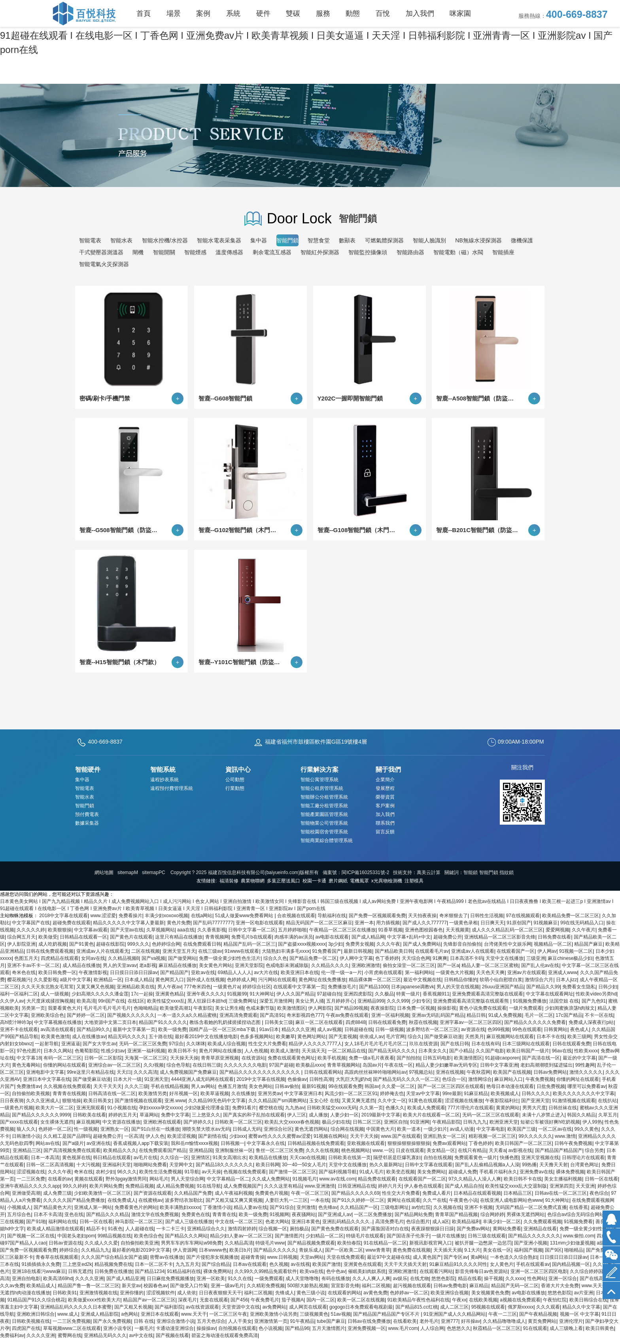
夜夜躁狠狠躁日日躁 (432, 1228)
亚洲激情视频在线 (98, 1293)
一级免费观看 (269, 1278)
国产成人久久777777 (425, 922)
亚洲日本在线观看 (160, 1314)
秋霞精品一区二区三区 (496, 1328)
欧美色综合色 (148, 1236)
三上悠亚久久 (206, 1115)
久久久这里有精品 (283, 1186)
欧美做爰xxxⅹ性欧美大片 (94, 1300)
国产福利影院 (169, 1307)
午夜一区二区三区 (310, 1193)
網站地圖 (104, 872)
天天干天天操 (364, 1136)
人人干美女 (240, 1321)
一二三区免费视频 (72, 1321)
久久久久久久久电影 (245, 1065)
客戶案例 (385, 805)
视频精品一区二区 (553, 944)
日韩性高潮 (321, 1079)
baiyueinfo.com (283, 872)
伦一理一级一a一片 (341, 972)
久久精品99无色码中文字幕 (217, 1100)
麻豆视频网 (88, 1122)
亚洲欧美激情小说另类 (273, 1314)
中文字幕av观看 (91, 930)
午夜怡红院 (555, 1300)
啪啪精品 (573, 1250)
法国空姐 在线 (564, 1001)
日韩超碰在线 (358, 1029)
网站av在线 (48, 1143)
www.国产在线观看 (401, 1136)
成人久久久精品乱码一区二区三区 (507, 930)
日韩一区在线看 (601, 1179)
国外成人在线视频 (206, 979)
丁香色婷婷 (480, 1143)
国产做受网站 (182, 958)
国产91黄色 (81, 944)
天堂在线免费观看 (346, 1257)
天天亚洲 (585, 1186)
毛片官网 (395, 1036)
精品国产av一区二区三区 (149, 1300)
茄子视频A (293, 1300)
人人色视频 (256, 1051)
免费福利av (12, 1335)
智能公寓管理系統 (319, 779)
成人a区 (440, 1221)
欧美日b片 (240, 1250)
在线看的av (60, 1179)
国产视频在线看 (172, 1335)
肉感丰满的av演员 (293, 937)
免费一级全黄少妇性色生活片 (230, 958)
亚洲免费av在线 (536, 1172)
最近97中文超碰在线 (388, 1257)
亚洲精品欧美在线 (136, 987)
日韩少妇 (607, 987)
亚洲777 (449, 1321)
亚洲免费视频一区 (367, 1328)
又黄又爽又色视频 (95, 987)
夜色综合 (599, 1193)
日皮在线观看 (410, 1150)
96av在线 (562, 1051)
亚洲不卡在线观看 (19, 1029)
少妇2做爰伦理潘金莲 (207, 1107)
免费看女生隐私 (578, 987)
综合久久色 (275, 958)
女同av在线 (93, 958)
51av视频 (341, 1314)
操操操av (206, 1328)
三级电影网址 (394, 1207)
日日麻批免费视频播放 (170, 1278)
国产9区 (553, 1250)
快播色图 (509, 1157)
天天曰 (124, 1072)
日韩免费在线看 (554, 937)
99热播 (529, 1164)
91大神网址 (262, 994)
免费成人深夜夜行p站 (591, 1022)
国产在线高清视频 (599, 1278)
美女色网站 (260, 1086)
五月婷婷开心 (340, 1001)
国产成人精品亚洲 (125, 1278)
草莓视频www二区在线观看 (72, 1328)
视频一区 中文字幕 (579, 1314)
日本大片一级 (127, 1079)
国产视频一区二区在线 (31, 1236)
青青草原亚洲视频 (220, 1058)
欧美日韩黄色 (600, 1328)
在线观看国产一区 (516, 951)
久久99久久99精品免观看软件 (265, 1271)
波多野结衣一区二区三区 (432, 1029)
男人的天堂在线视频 (458, 987)
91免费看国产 (326, 951)
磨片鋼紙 (338, 881)
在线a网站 (202, 915)
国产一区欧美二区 (344, 1250)
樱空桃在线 (271, 1107)
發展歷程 (385, 788)
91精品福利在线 (183, 1271)
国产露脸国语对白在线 (385, 1228)
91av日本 (269, 1029)
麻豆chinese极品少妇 (570, 958)
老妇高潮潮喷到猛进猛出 (546, 1065)
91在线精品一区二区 (384, 1243)
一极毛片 (143, 1328)
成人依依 (186, 1293)
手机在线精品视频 (170, 1086)
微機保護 (522, 240)
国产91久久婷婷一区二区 (358, 1200)
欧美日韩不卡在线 (523, 1179)
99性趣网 (585, 1065)
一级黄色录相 (463, 922)
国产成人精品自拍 (464, 1186)
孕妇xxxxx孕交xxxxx (160, 1107)
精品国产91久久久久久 (163, 1022)
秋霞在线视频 (423, 1022)
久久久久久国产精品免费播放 (74, 1200)
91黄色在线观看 (425, 1100)
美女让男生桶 (229, 1008)
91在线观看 (535, 1328)
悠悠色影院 (443, 1278)
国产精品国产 (174, 972)
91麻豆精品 (476, 1093)
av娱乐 (400, 1278)
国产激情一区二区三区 (292, 1172)
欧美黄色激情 (55, 1036)
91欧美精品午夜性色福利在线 (418, 1300)
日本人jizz (566, 979)
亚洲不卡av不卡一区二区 (33, 965)
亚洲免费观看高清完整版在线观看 (487, 994)
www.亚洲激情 (319, 1186)
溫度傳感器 (229, 252)
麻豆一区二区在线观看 (319, 1022)
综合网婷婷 (492, 1214)
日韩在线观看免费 (387, 1022)
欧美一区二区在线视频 (361, 1300)
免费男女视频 (360, 944)
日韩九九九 (475, 1122)
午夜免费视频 (539, 1079)
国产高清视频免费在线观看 (71, 1150)
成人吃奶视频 (52, 944)
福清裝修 (228, 881)
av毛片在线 (146, 1157)
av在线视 (300, 1264)
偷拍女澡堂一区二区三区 (409, 965)
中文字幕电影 (490, 1129)
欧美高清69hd (58, 1278)
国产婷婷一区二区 (86, 1015)
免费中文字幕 (175, 1115)
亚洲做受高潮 (26, 1193)
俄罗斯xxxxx (521, 1307)
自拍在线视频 (437, 1157)
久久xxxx (514, 1278)
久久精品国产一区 (359, 1207)
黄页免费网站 (542, 1321)
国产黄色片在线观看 (131, 937)
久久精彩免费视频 (266, 1285)
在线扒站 (607, 1100)
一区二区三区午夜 (228, 1314)
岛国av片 (372, 1065)
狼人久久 (26, 1129)
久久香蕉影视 (211, 930)
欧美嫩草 (285, 1036)
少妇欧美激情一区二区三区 (102, 1193)
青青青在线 (224, 1214)
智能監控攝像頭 (367, 252)
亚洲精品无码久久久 (105, 1335)
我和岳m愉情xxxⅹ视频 (194, 1143)
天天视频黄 (457, 930)
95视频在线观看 (488, 1307)
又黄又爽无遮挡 (358, 1100)
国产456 (239, 1300)
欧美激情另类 (152, 1093)
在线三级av (210, 951)
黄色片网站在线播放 (220, 1051)
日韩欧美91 (65, 1293)
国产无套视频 (343, 1036)
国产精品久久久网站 (186, 1236)
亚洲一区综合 (562, 1278)
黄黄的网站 (508, 1107)
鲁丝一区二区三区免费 (279, 1150)
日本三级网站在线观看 (526, 1043)
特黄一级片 (408, 994)
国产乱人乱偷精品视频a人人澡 (487, 1164)
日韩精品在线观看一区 (83, 937)
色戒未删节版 (260, 1008)
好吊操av (470, 1321)
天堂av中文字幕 (423, 1093)
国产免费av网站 (473, 1228)
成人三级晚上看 (566, 1328)
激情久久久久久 (586, 1072)
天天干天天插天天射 (405, 1264)
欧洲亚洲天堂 (504, 1122)
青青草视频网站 (343, 1065)
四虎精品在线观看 (60, 958)
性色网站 (536, 1278)
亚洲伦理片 (571, 1321)
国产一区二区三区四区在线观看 (451, 1086)
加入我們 (385, 814)
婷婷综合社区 (256, 987)
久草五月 (607, 1115)
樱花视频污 (19, 979)
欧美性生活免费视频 (160, 1172)
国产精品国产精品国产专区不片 (387, 1314)
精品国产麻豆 (588, 944)
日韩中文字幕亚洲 (499, 1065)
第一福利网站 (419, 972)
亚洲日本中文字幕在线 (46, 1079)
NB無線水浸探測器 (478, 240)
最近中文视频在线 (422, 979)
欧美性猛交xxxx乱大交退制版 (516, 1186)
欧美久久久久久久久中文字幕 (583, 1093)
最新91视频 (314, 1086)
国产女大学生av (99, 1043)
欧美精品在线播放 (268, 1157)
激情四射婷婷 (242, 1228)
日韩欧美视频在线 (31, 1321)
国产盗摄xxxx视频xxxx (301, 944)
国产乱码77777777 (213, 922)
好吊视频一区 (183, 1093)
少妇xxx (237, 1136)
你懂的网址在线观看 (577, 1079)
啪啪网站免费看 (150, 1164)
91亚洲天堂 (156, 1079)
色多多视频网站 (256, 1036)
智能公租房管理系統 (322, 788)
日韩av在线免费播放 (369, 1321)
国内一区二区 (320, 1300)
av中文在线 (141, 1335)
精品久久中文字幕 (581, 1307)
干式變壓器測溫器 (101, 252)
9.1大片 (472, 1250)
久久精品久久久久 (330, 965)
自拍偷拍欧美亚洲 (140, 1243)
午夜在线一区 (398, 1065)
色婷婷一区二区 (55, 1129)
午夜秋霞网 (478, 1072)
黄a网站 (479, 1257)
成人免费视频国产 (242, 1186)
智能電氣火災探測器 (104, 264)
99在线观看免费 (345, 1086)
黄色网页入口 (169, 979)
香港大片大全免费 (560, 1285)
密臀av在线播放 (166, 1257)
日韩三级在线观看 (487, 1236)
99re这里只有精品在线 (90, 1072)
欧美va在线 (312, 1271)
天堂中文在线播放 (505, 958)
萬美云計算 (428, 872)
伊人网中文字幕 (356, 958)
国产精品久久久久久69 (355, 1193)
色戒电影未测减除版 (287, 965)
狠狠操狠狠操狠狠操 (409, 1143)
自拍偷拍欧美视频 (31, 1093)
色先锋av (328, 1207)
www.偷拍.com (578, 1236)
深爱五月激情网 (276, 1001)
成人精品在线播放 (81, 965)
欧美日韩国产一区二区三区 (523, 1143)
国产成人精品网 (368, 937)
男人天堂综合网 (187, 1179)
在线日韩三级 (207, 1065)
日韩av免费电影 (450, 1285)
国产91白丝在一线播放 (155, 1129)
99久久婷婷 (74, 1186)
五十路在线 (160, 1036)
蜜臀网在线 (69, 1335)
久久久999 (398, 1001)
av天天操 (211, 1172)
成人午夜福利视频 (234, 1193)
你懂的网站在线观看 (64, 1065)
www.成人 (67, 1314)
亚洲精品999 (370, 1001)
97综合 (176, 1043)
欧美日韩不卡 (182, 1051)
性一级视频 (86, 1129)
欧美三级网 (579, 1036)
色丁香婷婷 (387, 958)
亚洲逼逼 (70, 1043)
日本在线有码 (485, 1043)
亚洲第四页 (561, 1186)
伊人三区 (296, 1115)
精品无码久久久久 (127, 1036)
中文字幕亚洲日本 (303, 1093)
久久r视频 (154, 1065)
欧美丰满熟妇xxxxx (180, 1207)
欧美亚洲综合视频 (450, 1293)
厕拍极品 (299, 1228)
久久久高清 (145, 1072)
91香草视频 (390, 930)
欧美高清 (86, 1001)
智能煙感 (195, 252)
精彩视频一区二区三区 (492, 1136)
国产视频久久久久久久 (131, 1015)
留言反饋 (385, 832)
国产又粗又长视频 (133, 1307)
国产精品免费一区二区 (313, 958)
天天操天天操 (184, 1058)
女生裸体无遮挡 (57, 1122)
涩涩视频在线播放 (464, 1100)
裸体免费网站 (217, 1271)
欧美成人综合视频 (227, 1043)
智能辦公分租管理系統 (324, 797)
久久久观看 (548, 1307)
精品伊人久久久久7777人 (315, 1043)
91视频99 (237, 994)
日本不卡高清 (48, 1214)
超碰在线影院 (110, 944)
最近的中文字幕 (579, 1058)
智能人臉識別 (429, 240)
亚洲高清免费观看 (238, 1015)
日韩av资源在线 (65, 1243)
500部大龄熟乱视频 (307, 1285)
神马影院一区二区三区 (139, 1221)
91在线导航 (209, 1186)
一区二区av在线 (555, 1129)
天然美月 (474, 1036)
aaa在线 (186, 930)
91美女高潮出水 (229, 1157)
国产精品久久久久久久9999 (41, 1115)
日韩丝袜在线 (562, 1107)
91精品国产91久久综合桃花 (36, 1300)
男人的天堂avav (119, 965)
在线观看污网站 (436, 1271)
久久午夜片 (583, 930)
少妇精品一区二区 (325, 1236)
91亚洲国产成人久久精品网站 (454, 1314)
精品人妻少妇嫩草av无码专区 (447, 1065)
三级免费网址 (243, 1001)
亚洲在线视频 (450, 1072)
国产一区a (448, 965)
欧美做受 (47, 937)
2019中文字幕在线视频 (260, 1079)
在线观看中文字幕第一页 (299, 987)
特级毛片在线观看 (365, 1236)
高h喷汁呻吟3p (16, 1022)
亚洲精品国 (201, 1150)
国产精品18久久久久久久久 (224, 1164)
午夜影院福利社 (501, 1100)
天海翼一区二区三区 (146, 1058)
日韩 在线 (144, 1321)
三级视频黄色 (314, 1314)
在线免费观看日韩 (202, 944)
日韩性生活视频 (486, 915)
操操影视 (446, 1008)
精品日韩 (476, 1015)
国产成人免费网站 (422, 944)
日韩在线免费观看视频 (50, 951)
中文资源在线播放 (121, 1122)
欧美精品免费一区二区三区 (570, 915)
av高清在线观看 (57, 1029)
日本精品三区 (517, 1193)
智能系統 (163, 769)
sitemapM (127, 872)
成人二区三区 (454, 1307)
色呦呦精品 (145, 1008)
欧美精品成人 (40, 1285)
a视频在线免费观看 (520, 1300)
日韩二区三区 (367, 1122)
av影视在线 (520, 1150)
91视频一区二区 (576, 951)
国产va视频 (154, 958)
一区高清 (133, 1136)
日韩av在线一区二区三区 (561, 1193)
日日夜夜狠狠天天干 (220, 1293)
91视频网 (279, 1214)
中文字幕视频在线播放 (57, 1022)
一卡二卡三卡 (170, 1228)
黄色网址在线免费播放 (322, 979)
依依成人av (371, 1036)
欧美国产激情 (326, 1264)
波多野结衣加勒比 (184, 1200)
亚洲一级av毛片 (227, 1285)
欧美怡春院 (349, 1243)
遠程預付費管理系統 (171, 788)
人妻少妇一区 (344, 1115)
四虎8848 (356, 1022)
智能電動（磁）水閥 (458, 252)
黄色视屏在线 (76, 1157)
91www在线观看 (242, 951)
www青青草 (378, 1250)
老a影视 (147, 965)
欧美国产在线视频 (512, 1072)
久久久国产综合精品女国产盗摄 (114, 1257)
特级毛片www (270, 1243)
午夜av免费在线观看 (347, 1015)
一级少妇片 (435, 1129)
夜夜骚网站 (304, 1214)
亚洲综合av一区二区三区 (114, 1065)
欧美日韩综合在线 (588, 1300)
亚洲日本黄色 (305, 1221)
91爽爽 (440, 958)
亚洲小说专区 (117, 1328)
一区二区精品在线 (347, 1051)
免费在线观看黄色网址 (291, 1058)
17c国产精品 (569, 1015)
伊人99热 (592, 1122)
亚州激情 (306, 1207)
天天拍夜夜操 (422, 915)
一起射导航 (47, 1043)
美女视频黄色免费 (490, 1293)
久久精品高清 (239, 1243)
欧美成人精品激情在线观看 (55, 1228)
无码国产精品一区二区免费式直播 (531, 1207)
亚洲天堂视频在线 (540, 1157)
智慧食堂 (319, 240)
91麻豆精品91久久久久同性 (458, 1264)
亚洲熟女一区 (114, 1129)
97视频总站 (421, 1072)
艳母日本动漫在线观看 (510, 1086)
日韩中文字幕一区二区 (252, 930)
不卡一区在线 (599, 1015)
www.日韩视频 (282, 1257)
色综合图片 (418, 1221)
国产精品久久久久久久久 (534, 1236)
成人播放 (318, 1115)
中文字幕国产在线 (31, 922)
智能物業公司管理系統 (324, 823)
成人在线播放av (89, 1036)
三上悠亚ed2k (77, 1264)
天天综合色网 (416, 958)
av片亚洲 (584, 1293)
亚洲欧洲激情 (366, 965)
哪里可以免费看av (586, 1086)
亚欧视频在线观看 (366, 1143)
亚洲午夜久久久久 (206, 994)
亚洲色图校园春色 (424, 930)
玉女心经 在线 (324, 1100)
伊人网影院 (320, 1008)
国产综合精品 (216, 1264)
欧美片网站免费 (106, 1186)
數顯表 (347, 240)
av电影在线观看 (332, 937)
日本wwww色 (213, 1250)
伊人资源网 (185, 1250)
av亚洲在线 (99, 1143)
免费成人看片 (436, 1193)
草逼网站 (149, 1115)
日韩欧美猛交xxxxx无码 (332, 1107)
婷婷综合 (68, 1250)
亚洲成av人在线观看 (472, 951)
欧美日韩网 (268, 1164)
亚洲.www (174, 1100)
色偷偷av (297, 1079)
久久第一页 (371, 1107)
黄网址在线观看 (403, 1200)
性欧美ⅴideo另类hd (596, 994)
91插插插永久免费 (40, 1264)
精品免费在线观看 (377, 1179)
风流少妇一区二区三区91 (351, 1093)
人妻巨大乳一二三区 (286, 1200)
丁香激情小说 (217, 1207)
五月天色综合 (211, 1321)
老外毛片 (429, 1321)
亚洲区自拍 (396, 1122)
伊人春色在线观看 (423, 1186)
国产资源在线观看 (153, 1193)
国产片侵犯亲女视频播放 (212, 1257)
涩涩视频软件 (160, 1293)
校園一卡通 (314, 881)
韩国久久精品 (581, 1115)
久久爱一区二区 (398, 1086)
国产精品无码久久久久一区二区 (406, 1079)
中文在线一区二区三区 (239, 1221)
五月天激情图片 (328, 1328)
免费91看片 (244, 1107)
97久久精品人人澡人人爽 (474, 1179)
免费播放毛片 (342, 987)
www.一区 (382, 1150)
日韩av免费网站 (550, 1072)
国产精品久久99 (543, 987)
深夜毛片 (187, 1300)
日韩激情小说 (26, 1136)
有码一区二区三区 (62, 1058)
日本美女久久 (432, 1051)
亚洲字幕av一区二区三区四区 (471, 1022)
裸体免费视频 (570, 1172)
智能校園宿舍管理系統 (324, 832)
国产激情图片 (289, 1236)
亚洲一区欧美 (211, 1278)
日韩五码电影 (437, 1058)
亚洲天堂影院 (249, 965)
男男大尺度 (534, 1107)
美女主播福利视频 (563, 1179)
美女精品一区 (441, 1150)
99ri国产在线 (111, 1001)
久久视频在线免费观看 (67, 1086)
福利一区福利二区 (19, 994)
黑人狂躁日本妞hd (206, 1001)
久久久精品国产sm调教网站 (277, 1100)
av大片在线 (266, 972)
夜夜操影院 (382, 1008)
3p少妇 (335, 944)
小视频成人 (19, 1207)
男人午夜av (169, 987)
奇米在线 (83, 1172)
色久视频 (278, 1264)
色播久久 (395, 1107)
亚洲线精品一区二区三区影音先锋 (499, 937)
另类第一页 (33, 1008)
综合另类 (594, 1150)
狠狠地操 (71, 1100)
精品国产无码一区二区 (515, 1285)
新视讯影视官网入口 (430, 1243)
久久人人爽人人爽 (371, 1278)
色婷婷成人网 (241, 979)
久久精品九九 (95, 1250)
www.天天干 (594, 1285)
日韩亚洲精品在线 (357, 1186)
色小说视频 (270, 1328)
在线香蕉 (578, 1207)
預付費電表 (87, 814)
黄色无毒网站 (26, 1065)
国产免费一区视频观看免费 (377, 915)
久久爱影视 (45, 979)
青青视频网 (217, 937)
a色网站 (129, 1314)
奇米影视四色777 (305, 1015)
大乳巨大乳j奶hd (353, 1079)
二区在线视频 (145, 951)
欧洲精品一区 (108, 979)
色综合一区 (454, 1079)
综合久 (415, 1036)
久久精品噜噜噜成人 (504, 1321)
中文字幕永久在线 (266, 1143)
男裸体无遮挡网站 (525, 1214)
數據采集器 (87, 823)
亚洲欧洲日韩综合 (36, 1314)
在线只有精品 (472, 1150)
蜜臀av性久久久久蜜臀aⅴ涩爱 (279, 1136)
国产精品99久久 (93, 1029)
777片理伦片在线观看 (470, 1107)
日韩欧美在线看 (89, 1115)
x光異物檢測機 (386, 881)
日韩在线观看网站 (323, 1072)
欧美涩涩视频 (181, 1136)
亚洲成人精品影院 (100, 1314)
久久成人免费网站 (271, 1179)
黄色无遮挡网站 (311, 1129)
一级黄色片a (226, 987)
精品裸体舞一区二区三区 (375, 979)
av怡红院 (421, 1207)
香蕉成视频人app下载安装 (140, 1143)
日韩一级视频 (389, 1029)
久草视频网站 (160, 930)
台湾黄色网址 (584, 1164)
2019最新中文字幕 (381, 1115)
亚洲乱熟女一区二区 (444, 1136)
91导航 (192, 1172)
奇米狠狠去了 (453, 915)
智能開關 (164, 252)
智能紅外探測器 (320, 252)
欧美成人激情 (284, 1051)
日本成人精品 (139, 979)
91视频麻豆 (545, 922)
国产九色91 (594, 1001)
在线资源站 (253, 1058)
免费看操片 (130, 915)
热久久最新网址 (386, 1164)
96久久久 (126, 1172)
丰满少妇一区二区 (502, 1221)
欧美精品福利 (466, 1221)
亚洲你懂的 (132, 1293)
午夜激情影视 (93, 972)
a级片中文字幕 (75, 979)
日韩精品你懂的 (460, 979)
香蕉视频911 (436, 994)
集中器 (258, 240)
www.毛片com (403, 1328)
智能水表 (121, 240)
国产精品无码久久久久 (392, 1051)
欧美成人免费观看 (426, 1107)
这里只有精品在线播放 (178, 937)
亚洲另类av (270, 1093)
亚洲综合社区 (278, 1129)
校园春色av (156, 1285)
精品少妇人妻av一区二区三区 (241, 1236)
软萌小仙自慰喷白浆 (501, 979)
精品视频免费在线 (113, 1264)
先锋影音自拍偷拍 (462, 944)
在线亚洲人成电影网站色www (511, 1200)
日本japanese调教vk (412, 987)
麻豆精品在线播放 (178, 965)
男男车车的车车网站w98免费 (191, 1243)
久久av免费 (12, 1285)
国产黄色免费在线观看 (335, 1228)
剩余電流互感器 (272, 252)
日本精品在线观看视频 (477, 1193)
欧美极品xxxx (310, 1065)
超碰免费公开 (447, 937)
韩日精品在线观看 (112, 1157)
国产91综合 (282, 1207)
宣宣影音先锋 (345, 1285)
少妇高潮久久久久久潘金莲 (100, 994)
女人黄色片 (502, 1264)
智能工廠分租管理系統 (324, 805)
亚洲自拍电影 (26, 1278)
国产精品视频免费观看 (311, 1243)
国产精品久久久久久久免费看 (535, 1022)
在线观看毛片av (432, 951)
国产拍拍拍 (408, 1058)
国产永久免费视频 (112, 1321)
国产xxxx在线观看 (19, 1122)
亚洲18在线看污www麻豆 (38, 1271)
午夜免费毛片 (265, 1300)
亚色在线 (73, 1214)
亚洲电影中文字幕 (45, 1072)
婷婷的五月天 (122, 1115)
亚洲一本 (364, 922)
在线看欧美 (405, 1321)
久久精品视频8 (123, 958)
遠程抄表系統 (164, 779)
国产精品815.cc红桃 (416, 1307)
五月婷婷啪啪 (292, 930)
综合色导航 (178, 1065)
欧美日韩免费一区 (57, 972)
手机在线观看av (533, 1264)
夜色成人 (579, 1029)
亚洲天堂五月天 (179, 951)
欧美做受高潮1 (175, 1008)
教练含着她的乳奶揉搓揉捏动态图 (225, 1022)
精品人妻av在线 (250, 1207)
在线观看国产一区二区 (422, 1179)
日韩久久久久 (536, 1093)
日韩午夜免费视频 (573, 1143)
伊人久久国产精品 (295, 994)
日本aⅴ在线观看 (250, 1264)
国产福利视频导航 (338, 1172)
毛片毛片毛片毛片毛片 (107, 1008)
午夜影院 (202, 1008)
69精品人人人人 (234, 972)
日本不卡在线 (551, 1036)
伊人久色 (155, 1136)
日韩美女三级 (279, 1022)
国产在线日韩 (454, 1043)
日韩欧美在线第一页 (349, 1157)
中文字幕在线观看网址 (549, 994)
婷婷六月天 (390, 1186)
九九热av (294, 1107)
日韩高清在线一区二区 (112, 1093)
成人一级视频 (54, 994)
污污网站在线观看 (277, 979)
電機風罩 (359, 881)
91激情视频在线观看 (573, 1100)
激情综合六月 (539, 979)
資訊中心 (238, 769)
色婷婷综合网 (166, 944)
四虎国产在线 (26, 1328)
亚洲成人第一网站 (93, 1207)
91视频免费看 (578, 1221)
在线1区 (136, 1001)
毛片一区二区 (539, 1015)
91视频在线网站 (330, 1136)
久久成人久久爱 (101, 1243)
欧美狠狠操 (60, 930)
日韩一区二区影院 (103, 1058)
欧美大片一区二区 (55, 1107)
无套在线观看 (214, 1300)
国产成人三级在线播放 (189, 1221)
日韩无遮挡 (80, 1271)
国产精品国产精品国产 (558, 1150)
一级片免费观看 (525, 1008)
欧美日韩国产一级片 (528, 1051)
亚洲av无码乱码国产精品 (438, 1015)
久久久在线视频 (322, 1150)
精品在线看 (470, 1278)
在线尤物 (419, 1278)
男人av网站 (203, 1086)
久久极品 (384, 994)
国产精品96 (297, 1328)
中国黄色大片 (380, 1129)
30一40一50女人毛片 (304, 1164)
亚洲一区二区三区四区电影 (538, 1271)
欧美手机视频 (332, 1058)
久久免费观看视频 (542, 1221)
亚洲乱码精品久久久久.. (347, 1221)
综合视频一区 (273, 1228)
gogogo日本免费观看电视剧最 (361, 1307)
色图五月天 (26, 958)
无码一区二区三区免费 (142, 1043)
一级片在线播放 (448, 1236)
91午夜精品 (302, 1321)
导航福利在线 (332, 915)
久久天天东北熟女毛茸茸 (47, 987)
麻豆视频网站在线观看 (510, 1036)
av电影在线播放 (528, 1293)
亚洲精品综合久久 (206, 1228)
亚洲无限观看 (90, 1107)
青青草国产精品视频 (456, 1214)
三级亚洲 (535, 958)
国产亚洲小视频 (530, 1243)
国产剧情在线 (212, 1136)
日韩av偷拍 (287, 1086)
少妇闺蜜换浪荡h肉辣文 (570, 1008)
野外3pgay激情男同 (126, 1179)
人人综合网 (432, 1328)
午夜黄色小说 (463, 1200)
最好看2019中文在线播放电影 (206, 1036)
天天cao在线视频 (307, 1157)
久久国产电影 (490, 1051)
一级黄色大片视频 (455, 972)
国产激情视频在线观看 (138, 1100)
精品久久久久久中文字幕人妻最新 (128, 922)
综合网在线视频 (347, 1129)
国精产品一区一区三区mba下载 (223, 1029)
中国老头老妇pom (76, 1236)
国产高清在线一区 (541, 1058)
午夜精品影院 (446, 1122)
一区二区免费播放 (373, 1214)
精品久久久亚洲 (298, 1029)
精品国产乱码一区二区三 (249, 944)
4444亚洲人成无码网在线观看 (202, 1079)
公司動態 (234, 779)
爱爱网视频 (557, 930)
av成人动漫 (462, 1129)
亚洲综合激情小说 (176, 1321)
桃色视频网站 (355, 1150)
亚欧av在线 (203, 972)
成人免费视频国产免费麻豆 (188, 1072)
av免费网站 (274, 1307)
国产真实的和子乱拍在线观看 (254, 1115)
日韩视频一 (232, 1143)
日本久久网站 (57, 1051)
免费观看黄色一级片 (475, 1157)
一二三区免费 (31, 1179)
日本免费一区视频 (416, 1008)
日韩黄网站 (555, 1029)
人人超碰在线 (139, 1228)
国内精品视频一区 (571, 1264)
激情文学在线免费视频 (155, 1214)
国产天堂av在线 (127, 930)
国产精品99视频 (351, 1008)
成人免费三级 (57, 1193)
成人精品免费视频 (175, 1186)
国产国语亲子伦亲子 (408, 1236)
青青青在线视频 (69, 1093)
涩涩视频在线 (31, 1172)
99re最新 (451, 1093)
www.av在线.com (337, 1179)
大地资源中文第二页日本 (110, 1022)
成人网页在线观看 (308, 1307)
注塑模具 (414, 881)
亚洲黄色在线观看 (363, 1264)
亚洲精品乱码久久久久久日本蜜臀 (76, 1307)
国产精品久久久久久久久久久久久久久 (260, 1072)
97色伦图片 (29, 1051)
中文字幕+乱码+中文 (409, 937)
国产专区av (456, 1257)
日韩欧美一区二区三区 (238, 1122)
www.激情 (565, 1136)
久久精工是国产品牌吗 (67, 1136)
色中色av (336, 1271)
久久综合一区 (174, 1157)
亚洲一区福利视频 (390, 1015)
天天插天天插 (447, 1250)
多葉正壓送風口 (283, 881)
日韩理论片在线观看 (583, 1157)
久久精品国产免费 (193, 1193)
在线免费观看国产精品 (162, 1150)
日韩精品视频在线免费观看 (315, 1143)
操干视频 (493, 1278)
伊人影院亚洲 (21, 944)
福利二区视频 (376, 1285)
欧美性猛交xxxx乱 (166, 1001)
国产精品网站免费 (414, 1214)
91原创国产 (519, 922)
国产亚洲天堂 (535, 1100)
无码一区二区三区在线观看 (490, 1115)
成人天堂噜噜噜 (302, 1278)
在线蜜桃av (150, 1200)
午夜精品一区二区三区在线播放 (342, 930)
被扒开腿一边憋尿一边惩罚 (483, 1243)
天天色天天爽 (490, 972)
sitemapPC (153, 872)
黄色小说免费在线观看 (483, 1008)
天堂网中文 (181, 1164)
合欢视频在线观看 (296, 915)
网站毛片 (158, 1179)
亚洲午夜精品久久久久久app (30, 1186)
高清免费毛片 (389, 1221)
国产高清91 (272, 1015)
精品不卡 (95, 1228)
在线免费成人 (122, 1200)
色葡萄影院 (86, 1051)
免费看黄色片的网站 (136, 1207)
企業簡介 (385, 779)
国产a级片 (73, 1143)
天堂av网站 (312, 1257)
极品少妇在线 (336, 1122)
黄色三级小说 (311, 1293)
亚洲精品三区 (27, 1150)
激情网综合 (480, 1079)
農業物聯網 (253, 881)
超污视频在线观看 (412, 1285)
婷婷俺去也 (392, 1093)
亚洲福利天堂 (116, 1164)
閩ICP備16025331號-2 (365, 872)
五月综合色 (19, 1214)
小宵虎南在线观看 (383, 972)
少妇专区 (421, 1001)
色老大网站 (277, 1221)
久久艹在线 (434, 1200)
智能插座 (503, 252)
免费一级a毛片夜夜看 (371, 1058)
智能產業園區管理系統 (324, 814)
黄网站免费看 (507, 1228)
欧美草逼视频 (214, 1093)
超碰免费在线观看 (72, 922)
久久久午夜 (388, 944)
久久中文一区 (392, 1100)
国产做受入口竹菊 (189, 1285)
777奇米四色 (197, 987)
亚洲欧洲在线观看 (162, 1122)
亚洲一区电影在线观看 (259, 922)
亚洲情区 (200, 1157)
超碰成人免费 (462, 1172)
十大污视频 (88, 1164)
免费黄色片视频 (271, 1193)
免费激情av (29, 1086)
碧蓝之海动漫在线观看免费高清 (224, 1335)
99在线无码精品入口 (581, 922)
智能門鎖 (287, 240)
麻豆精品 (478, 1285)
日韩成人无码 (246, 1129)
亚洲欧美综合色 (47, 1015)
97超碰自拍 (329, 994)
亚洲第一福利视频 (146, 1051)
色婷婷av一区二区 (409, 1293)
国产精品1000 (374, 987)
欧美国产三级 (521, 1129)
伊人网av (547, 951)
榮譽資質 (385, 797)
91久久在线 (240, 1278)
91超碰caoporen (502, 1058)
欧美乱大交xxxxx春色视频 (292, 1122)
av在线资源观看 (202, 1307)
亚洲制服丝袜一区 (234, 1150)
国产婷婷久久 (197, 1122)
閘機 (138, 252)
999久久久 (138, 944)
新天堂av (131, 1285)
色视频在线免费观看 (244, 1172)
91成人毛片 (371, 1172)
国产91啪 (35, 1221)
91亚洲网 (419, 1122)
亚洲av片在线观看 (526, 972)
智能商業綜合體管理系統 (327, 840)
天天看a (497, 1150)
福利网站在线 (62, 1221)
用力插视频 (388, 922)
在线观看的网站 (344, 1293)
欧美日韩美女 (97, 1100)
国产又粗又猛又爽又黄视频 (234, 1200)
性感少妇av (113, 1051)
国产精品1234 (149, 1271)
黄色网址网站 (311, 1036)
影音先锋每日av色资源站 (481, 1271)
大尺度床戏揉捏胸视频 (50, 1001)
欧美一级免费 (172, 1029)
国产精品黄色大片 (53, 1207)
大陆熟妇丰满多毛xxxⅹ (286, 951)
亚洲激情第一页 (270, 1321)
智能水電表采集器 (219, 240)
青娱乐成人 (311, 1250)
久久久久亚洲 (89, 1278)
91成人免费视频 (505, 1015)
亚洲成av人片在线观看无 (102, 951)
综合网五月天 (21, 937)
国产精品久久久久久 (274, 1250)
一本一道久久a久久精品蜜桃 (187, 1015)
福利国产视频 (528, 1250)
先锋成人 (284, 1293)
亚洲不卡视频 (478, 1207)
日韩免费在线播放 (113, 1271)
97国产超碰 (281, 1065)
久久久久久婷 (31, 930)
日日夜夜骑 (12, 1100)
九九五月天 (187, 1264)
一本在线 (319, 1200)
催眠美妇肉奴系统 (367, 1271)
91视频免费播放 (529, 1001)
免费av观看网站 (449, 1143)
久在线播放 (243, 1093)
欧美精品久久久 (119, 1150)
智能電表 (90, 240)
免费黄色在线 (195, 1214)
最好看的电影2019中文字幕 (141, 1250)
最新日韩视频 (358, 951)
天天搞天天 (313, 1051)
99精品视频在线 (114, 1236)
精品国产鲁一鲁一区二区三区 (88, 1285)
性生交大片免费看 (267, 1043)
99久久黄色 (587, 1129)
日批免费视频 (551, 1086)
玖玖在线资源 (423, 1043)
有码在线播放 (335, 1278)
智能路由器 (410, 252)
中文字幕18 (29, 1058)
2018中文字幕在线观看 (63, 915)
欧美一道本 (409, 1129)
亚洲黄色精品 (169, 994)
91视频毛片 (304, 1179)
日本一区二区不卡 (154, 1264)
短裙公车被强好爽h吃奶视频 (550, 1122)
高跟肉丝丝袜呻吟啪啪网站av (375, 1072)
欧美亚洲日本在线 (300, 972)
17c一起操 (142, 994)
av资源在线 (473, 1029)
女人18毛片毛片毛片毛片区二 (375, 1043)
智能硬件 (87, 769)
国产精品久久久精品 (107, 1214)
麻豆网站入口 (508, 1079)
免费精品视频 (139, 1186)
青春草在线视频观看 (57, 1257)
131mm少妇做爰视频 (572, 1243)
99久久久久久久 (535, 1136)
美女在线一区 (497, 1250)
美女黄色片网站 (215, 965)
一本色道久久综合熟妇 (513, 1257)
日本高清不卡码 (466, 958)
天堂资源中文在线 (241, 1307)
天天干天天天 (107, 1086)
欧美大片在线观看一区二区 (431, 1115)
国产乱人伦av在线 (540, 965)
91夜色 (115, 1228)
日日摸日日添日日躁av (134, 972)
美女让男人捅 (309, 1001)
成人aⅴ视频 (329, 1029)
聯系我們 (385, 823)
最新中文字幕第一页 (134, 1029)
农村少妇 (105, 1172)
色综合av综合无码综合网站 (576, 1214)
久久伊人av (12, 1001)
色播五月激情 (232, 1086)
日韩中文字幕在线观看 (428, 1164)
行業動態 (234, 788)
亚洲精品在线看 (540, 1228)
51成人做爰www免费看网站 (245, 915)
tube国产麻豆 (331, 1321)
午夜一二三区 (502, 1314)
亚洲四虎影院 (358, 994)
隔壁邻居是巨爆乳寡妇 (397, 1157)
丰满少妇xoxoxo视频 (166, 915)
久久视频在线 (447, 1207)
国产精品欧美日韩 (394, 951)
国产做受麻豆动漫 (443, 1036)
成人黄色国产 (427, 1257)
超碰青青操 (253, 1257)
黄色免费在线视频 (412, 1250)
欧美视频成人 (505, 1093)
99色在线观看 (526, 1029)
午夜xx (459, 1300)
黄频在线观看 (88, 1179)
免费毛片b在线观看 (251, 937)
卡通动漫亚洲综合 (175, 1328)
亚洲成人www (562, 972)
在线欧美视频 (483, 1300)
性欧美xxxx (586, 1051)
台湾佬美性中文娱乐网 (507, 944)
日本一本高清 (45, 1157)
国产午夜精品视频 (538, 1314)
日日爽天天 (492, 922)
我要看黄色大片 (64, 1008)
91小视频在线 (121, 1107)
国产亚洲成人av (335, 1214)
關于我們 (388, 769)
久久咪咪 (195, 1043)
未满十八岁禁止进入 (543, 1115)
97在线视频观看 (523, 915)
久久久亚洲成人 (42, 1100)
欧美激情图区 (291, 1008)
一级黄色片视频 (16, 1107)
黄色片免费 (179, 922)
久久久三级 (136, 1086)
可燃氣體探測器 (384, 240)
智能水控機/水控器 (165, 240)
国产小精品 (461, 1051)
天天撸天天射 (553, 1164)
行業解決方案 (319, 769)
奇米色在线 (24, 972)
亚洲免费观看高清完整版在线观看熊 (471, 1001)
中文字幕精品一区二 (228, 1179)
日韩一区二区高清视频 (50, 1164)
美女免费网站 (431, 1172)
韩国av (372, 1086)
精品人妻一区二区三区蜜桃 (489, 965)
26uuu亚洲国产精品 (503, 987)
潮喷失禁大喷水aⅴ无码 (206, 1129)
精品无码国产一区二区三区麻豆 (319, 922)
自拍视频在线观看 (237, 1328)
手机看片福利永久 (498, 1172)
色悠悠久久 (459, 1328)
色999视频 (499, 1029)
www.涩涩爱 (103, 915)
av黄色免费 (375, 1293)
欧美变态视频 (400, 1172)
